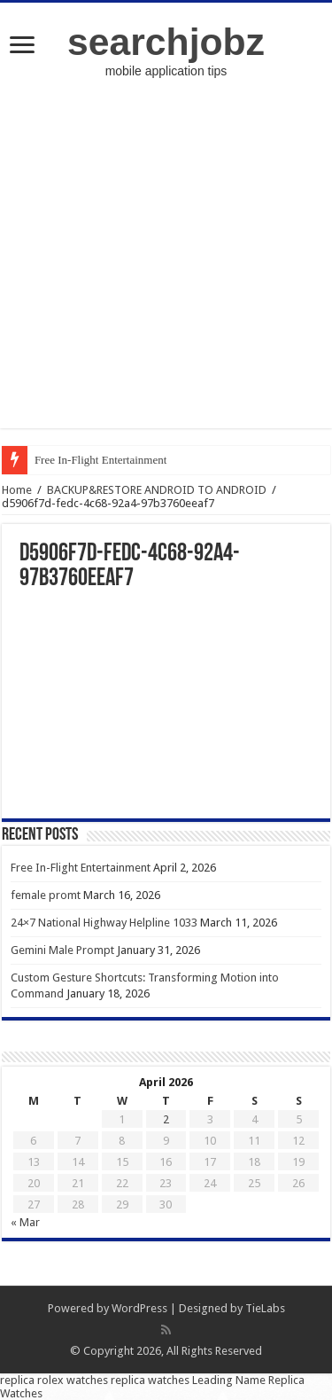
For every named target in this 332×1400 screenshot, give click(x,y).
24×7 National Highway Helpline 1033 (104, 922)
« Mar (25, 1222)
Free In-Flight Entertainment (100, 459)
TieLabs (265, 1308)
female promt (46, 895)
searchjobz (166, 41)
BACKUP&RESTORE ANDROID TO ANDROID (156, 490)
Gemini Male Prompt (62, 950)
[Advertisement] (166, 262)
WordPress (139, 1308)
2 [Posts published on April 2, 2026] (166, 1119)
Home (17, 490)
